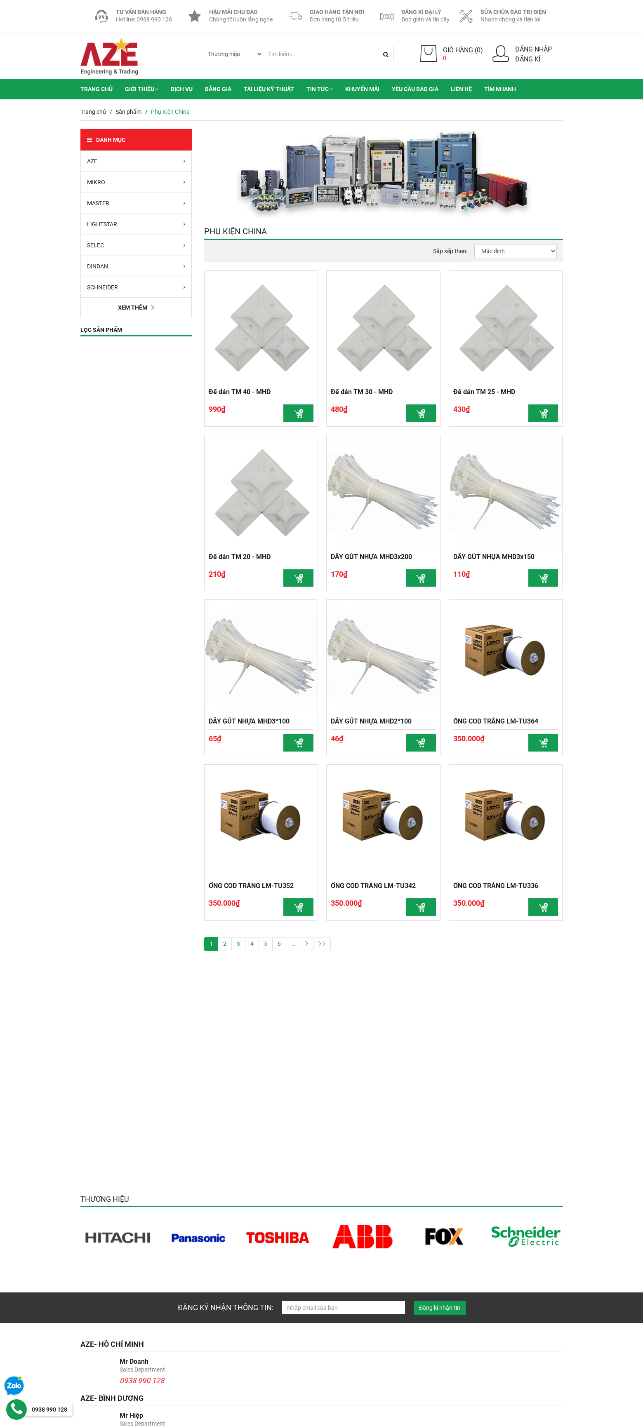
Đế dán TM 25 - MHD (484, 392)
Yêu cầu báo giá (415, 89)
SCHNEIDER (136, 287)
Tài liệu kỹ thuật (269, 89)
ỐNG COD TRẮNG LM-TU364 (495, 722)
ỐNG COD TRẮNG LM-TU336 (495, 887)
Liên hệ (461, 89)
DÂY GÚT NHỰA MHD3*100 (249, 722)
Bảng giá (218, 89)
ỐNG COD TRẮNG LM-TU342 (373, 887)
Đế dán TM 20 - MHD (240, 557)
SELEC (136, 245)
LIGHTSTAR (136, 224)
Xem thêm (136, 307)
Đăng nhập (533, 49)
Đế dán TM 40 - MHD (240, 392)
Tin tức (319, 89)
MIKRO (136, 182)
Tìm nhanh (500, 89)
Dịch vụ (182, 89)
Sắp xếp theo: (450, 250)
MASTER (136, 203)
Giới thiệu (141, 89)
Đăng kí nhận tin (439, 1307)
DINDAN (136, 266)
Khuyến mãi (362, 89)
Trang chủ (96, 89)
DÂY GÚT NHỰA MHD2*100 (371, 722)
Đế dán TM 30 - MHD (362, 392)
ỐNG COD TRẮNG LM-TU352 (251, 887)
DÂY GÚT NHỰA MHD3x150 (494, 557)
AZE (136, 161)
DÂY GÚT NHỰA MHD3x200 (371, 557)
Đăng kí (527, 59)
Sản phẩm (128, 111)
